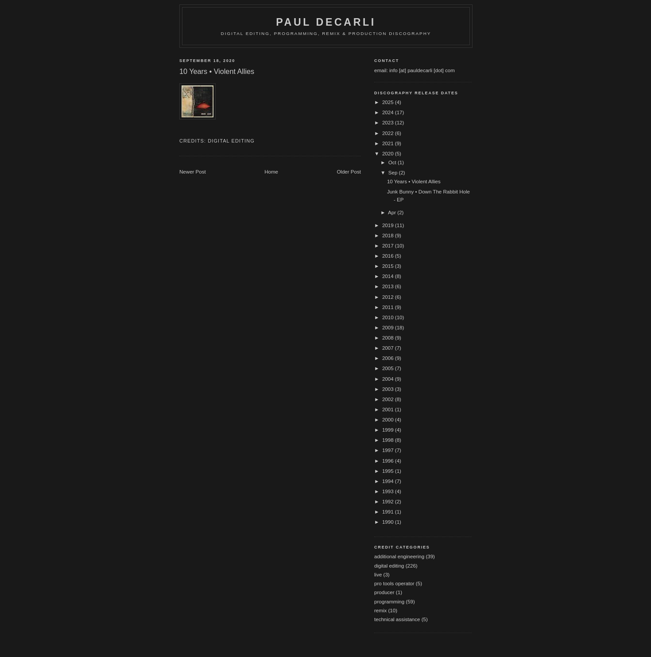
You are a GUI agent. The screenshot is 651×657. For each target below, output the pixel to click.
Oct (393, 162)
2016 (388, 256)
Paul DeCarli (326, 22)
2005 (388, 368)
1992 (388, 501)
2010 (388, 317)
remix (380, 610)
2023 (388, 122)
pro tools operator (394, 583)
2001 (388, 409)
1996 (388, 461)
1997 (388, 450)
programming (389, 601)
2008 (388, 337)
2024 (388, 112)
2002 (388, 399)
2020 (388, 153)
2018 (388, 235)
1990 (388, 522)
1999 (388, 430)
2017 (388, 245)
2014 (388, 276)
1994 (388, 481)
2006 (388, 358)
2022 (388, 133)
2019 (388, 225)
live (378, 574)
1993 (388, 491)
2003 (388, 389)
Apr (392, 212)
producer (384, 592)
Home (271, 171)
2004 (388, 379)
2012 (388, 297)
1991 (388, 511)
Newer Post (192, 171)
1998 (388, 440)
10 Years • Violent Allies (414, 181)
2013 (388, 286)
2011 (388, 307)
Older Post (349, 171)
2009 (388, 327)
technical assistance (397, 619)
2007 (388, 348)
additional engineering (399, 556)
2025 (388, 102)
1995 (388, 471)
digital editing (231, 140)
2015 (388, 266)
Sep (393, 172)
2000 (388, 419)
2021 (388, 143)
